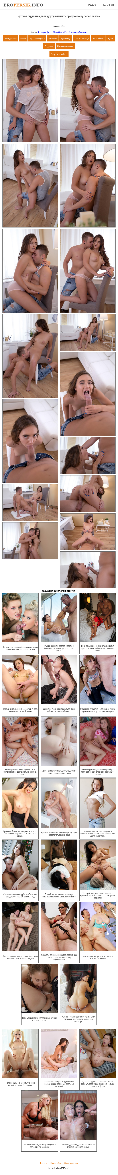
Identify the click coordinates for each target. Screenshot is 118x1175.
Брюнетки (53, 38)
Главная (43, 1163)
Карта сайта (56, 1163)
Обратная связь (71, 1163)
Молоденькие (10, 38)
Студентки (49, 46)
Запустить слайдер (59, 54)
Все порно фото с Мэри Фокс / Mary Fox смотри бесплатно (62, 32)
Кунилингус (66, 38)
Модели (92, 4)
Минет (23, 38)
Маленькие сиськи (65, 46)
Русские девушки (37, 38)
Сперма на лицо (82, 38)
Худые (110, 38)
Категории (108, 4)
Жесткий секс (98, 38)
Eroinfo (23, 4)
